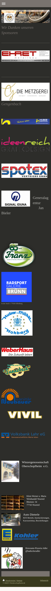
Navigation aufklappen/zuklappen (25, 3)
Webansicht (44, 580)
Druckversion (9, 581)
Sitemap (19, 581)
